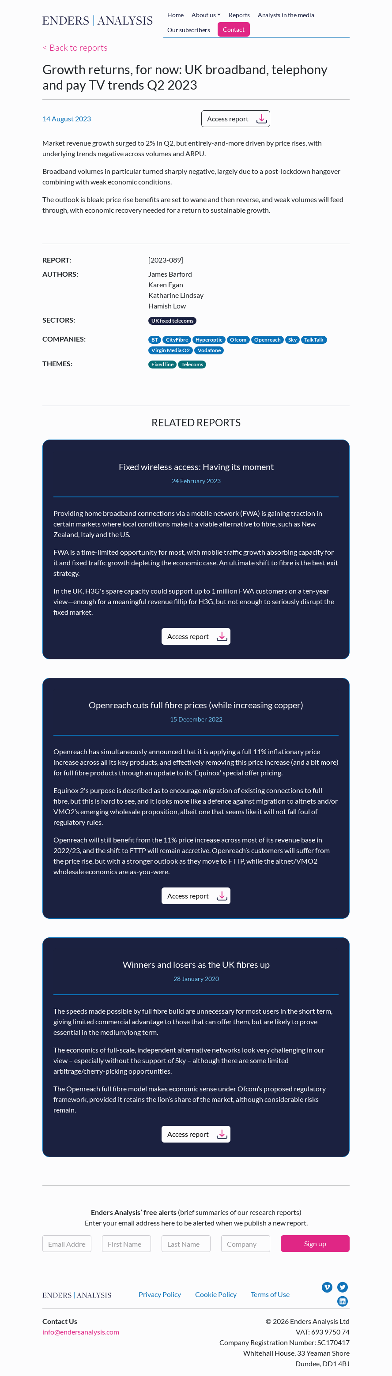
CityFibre (177, 339)
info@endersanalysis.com (80, 1331)
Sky (292, 339)
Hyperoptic (209, 339)
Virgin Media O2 (170, 350)
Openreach (267, 339)
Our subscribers (188, 30)
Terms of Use (270, 1294)
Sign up (315, 1243)
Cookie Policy (216, 1294)
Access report (228, 118)
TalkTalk (314, 339)
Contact (234, 29)
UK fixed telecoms (172, 320)
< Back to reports (75, 47)
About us (203, 15)
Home (175, 15)
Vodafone (209, 350)
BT (154, 339)
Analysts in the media (286, 15)
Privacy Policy (160, 1294)
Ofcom (238, 339)
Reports (239, 15)
